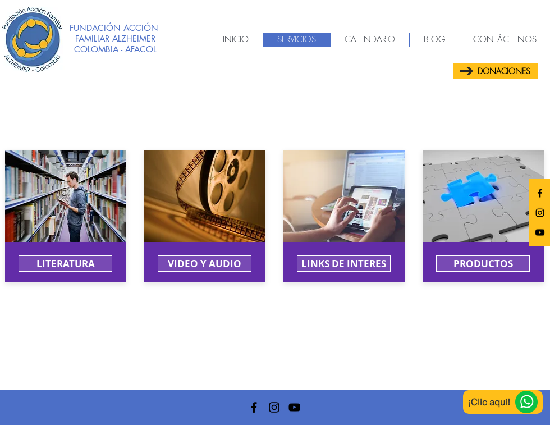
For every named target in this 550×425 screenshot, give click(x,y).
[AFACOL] (540, 193)
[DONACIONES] (495, 71)
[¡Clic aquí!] (503, 402)
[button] (344, 263)
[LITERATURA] (65, 263)
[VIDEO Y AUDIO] (204, 263)
